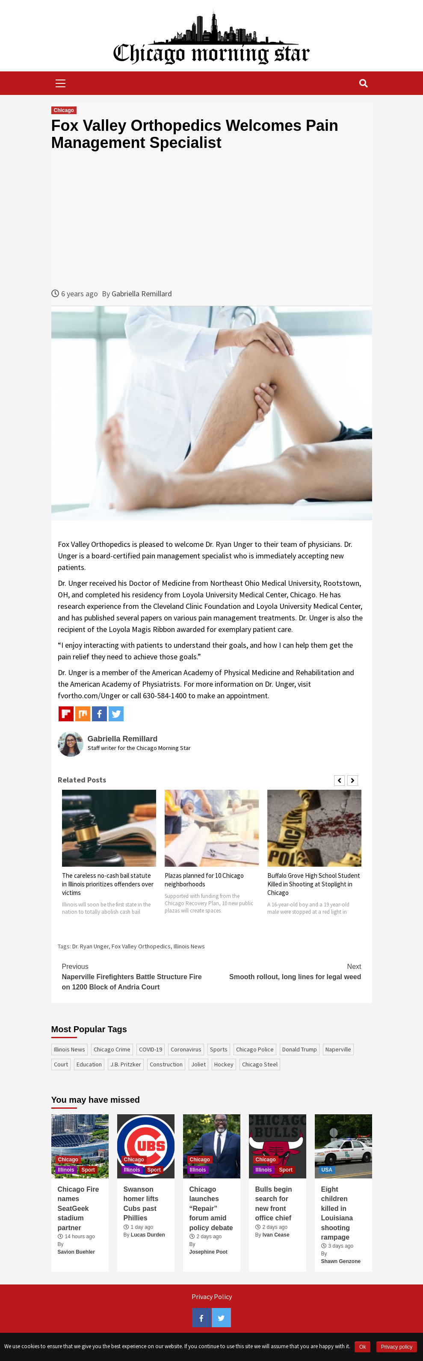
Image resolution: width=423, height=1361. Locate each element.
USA (327, 1170)
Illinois (66, 1170)
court (61, 1064)
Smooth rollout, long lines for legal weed (286, 971)
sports (219, 1049)
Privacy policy (396, 1347)
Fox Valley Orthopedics (141, 946)
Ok (362, 1347)
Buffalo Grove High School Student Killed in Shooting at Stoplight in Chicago (313, 884)
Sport (88, 1170)
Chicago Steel (260, 1064)
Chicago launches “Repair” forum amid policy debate (211, 1208)
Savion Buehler (76, 1252)
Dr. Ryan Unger (90, 946)
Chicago (64, 110)
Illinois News (189, 946)
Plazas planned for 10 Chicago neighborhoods (204, 879)
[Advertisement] (211, 219)
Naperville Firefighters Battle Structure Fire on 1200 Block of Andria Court (137, 976)
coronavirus (186, 1049)
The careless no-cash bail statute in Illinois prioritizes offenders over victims (108, 884)
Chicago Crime (112, 1049)
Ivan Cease (276, 1235)
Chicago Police (255, 1049)
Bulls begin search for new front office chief (273, 1204)
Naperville (338, 1049)
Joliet (198, 1064)
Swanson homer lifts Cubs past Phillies (141, 1204)
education (89, 1064)
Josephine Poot (208, 1252)
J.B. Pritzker (125, 1064)
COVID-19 (150, 1049)
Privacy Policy (212, 1296)
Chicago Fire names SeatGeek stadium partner (78, 1208)
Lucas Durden (148, 1235)
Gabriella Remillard (142, 293)
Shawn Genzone (341, 1261)
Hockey (224, 1064)
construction (166, 1064)
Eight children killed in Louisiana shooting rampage (337, 1213)
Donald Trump (299, 1049)
